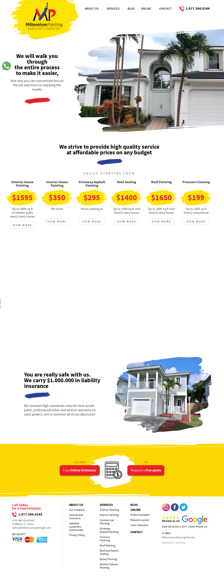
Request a (145, 469)
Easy (80, 469)
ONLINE (146, 9)
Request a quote (139, 520)
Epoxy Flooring (108, 559)
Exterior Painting (109, 510)
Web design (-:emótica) (173, 542)
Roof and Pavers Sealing (109, 552)
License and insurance (76, 516)
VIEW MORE (22, 225)
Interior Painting (109, 515)
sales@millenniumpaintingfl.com (31, 527)
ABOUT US (92, 9)
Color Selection (139, 525)
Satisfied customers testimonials (76, 527)
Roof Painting (107, 545)
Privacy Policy (77, 535)
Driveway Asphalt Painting (109, 530)
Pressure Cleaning (105, 539)
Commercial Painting (107, 522)
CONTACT (165, 9)
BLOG (131, 9)
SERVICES (113, 9)
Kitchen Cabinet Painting (109, 566)
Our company (77, 510)
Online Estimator (140, 515)
